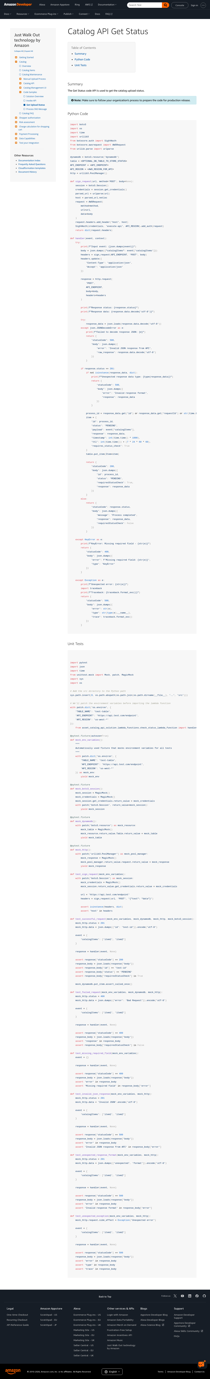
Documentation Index (29, 160)
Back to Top (105, 1296)
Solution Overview (35, 96)
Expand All (29, 51)
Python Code (82, 59)
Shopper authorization (29, 117)
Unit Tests (80, 65)
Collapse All (18, 51)
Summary (80, 53)
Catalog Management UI (34, 87)
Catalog (22, 61)
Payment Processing (28, 134)
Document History (27, 171)
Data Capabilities (26, 138)
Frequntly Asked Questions (32, 164)
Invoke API (31, 100)
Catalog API (28, 83)
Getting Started (26, 57)
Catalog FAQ (28, 113)
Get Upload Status (36, 104)
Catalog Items (29, 70)
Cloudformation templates (32, 168)
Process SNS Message (37, 109)
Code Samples (30, 92)
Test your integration (28, 142)
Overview (27, 66)
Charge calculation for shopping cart (34, 128)
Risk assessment (26, 122)
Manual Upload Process (34, 78)
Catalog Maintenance (32, 74)
